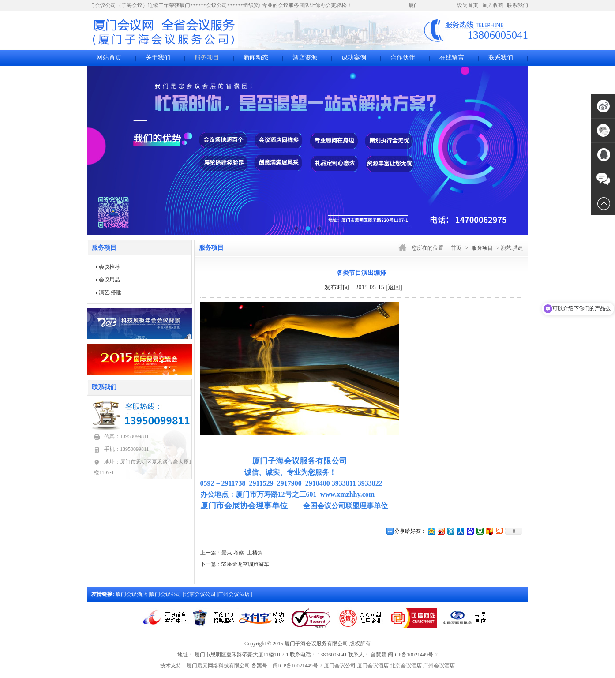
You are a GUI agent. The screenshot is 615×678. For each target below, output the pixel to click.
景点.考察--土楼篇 (242, 553)
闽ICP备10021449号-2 (297, 666)
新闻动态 (256, 57)
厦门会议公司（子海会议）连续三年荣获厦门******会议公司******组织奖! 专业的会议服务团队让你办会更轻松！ (220, 5)
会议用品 (109, 280)
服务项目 (207, 57)
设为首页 (467, 5)
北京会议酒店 (406, 666)
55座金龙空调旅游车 (245, 564)
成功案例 (353, 57)
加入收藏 (492, 5)
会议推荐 (109, 267)
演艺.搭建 (110, 292)
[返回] (394, 287)
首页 (456, 248)
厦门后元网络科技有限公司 (218, 666)
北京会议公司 (200, 594)
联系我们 (517, 5)
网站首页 (109, 57)
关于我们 (158, 57)
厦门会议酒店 (132, 594)
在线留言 (451, 57)
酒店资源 (304, 57)
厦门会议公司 (166, 594)
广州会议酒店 (234, 594)
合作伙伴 (402, 57)
